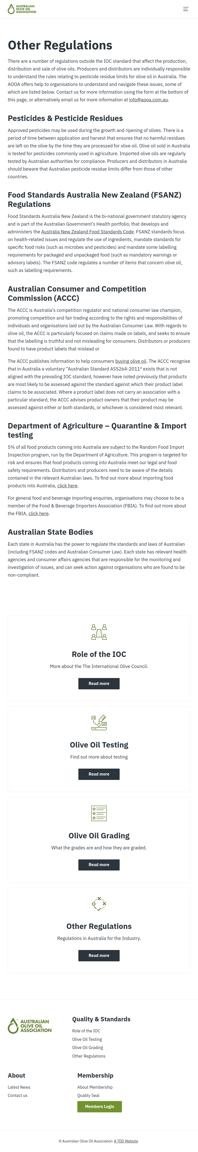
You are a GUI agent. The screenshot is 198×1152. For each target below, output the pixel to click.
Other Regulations (88, 1055)
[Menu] (186, 9)
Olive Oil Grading (87, 1047)
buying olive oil (130, 361)
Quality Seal (88, 1095)
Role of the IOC (86, 1030)
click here (67, 486)
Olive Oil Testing (87, 1039)
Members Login (99, 1106)
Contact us (17, 1095)
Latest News (19, 1087)
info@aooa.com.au (148, 100)
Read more (99, 683)
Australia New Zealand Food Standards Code (87, 232)
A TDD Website (126, 1141)
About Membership (95, 1087)
